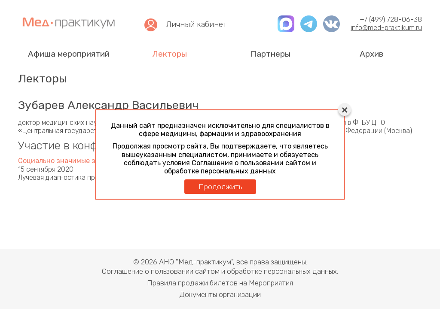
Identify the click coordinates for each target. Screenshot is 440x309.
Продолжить (220, 186)
